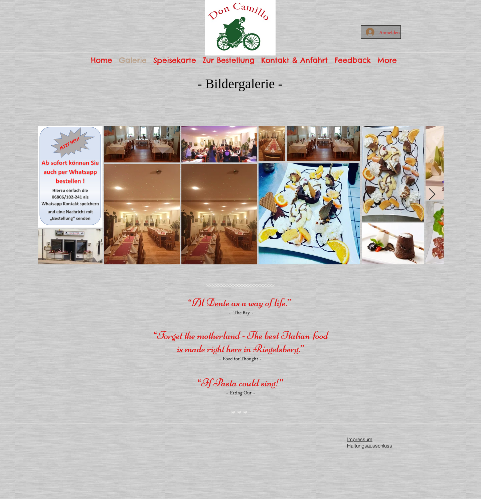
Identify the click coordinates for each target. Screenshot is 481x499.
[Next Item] (432, 194)
